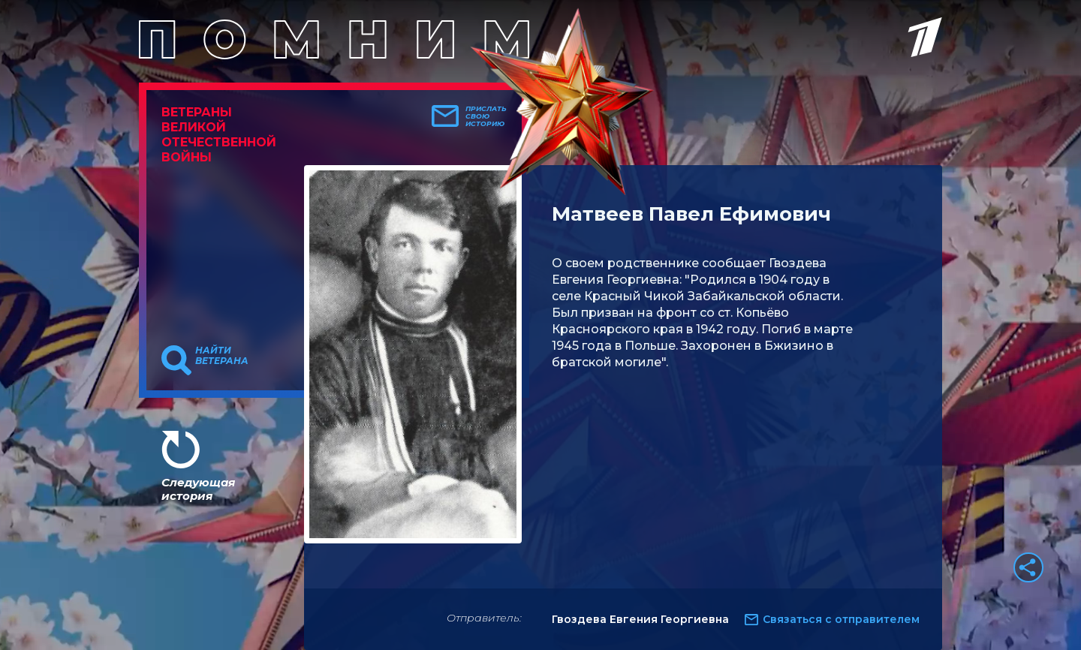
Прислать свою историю (486, 116)
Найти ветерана (221, 355)
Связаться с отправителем (841, 619)
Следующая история (198, 489)
